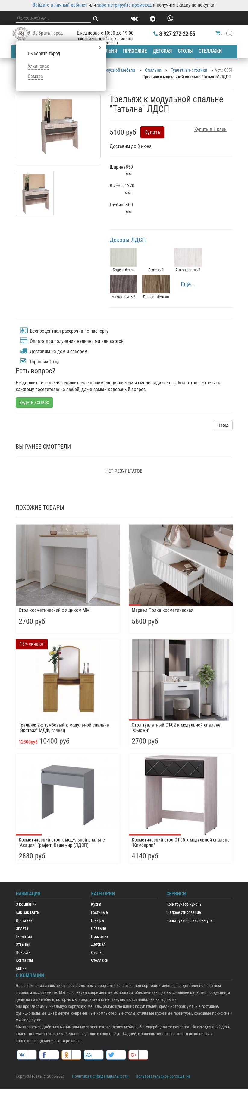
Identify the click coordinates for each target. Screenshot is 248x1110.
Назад (223, 425)
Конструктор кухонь (184, 904)
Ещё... (188, 284)
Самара (35, 76)
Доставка (24, 920)
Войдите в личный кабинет (60, 5)
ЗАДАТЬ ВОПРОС (34, 402)
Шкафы (97, 920)
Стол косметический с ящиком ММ (54, 789)
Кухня (96, 904)
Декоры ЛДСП (128, 239)
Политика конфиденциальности (100, 1076)
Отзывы (23, 944)
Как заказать (27, 912)
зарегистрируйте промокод (124, 5)
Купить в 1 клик (210, 129)
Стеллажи (211, 51)
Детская (162, 51)
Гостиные (99, 912)
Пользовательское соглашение (163, 1076)
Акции (21, 968)
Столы (186, 51)
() (224, 33)
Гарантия (24, 936)
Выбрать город (48, 33)
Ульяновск (38, 66)
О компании (26, 904)
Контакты (24, 960)
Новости (23, 952)
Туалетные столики (189, 70)
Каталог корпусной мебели (109, 70)
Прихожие (135, 51)
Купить (152, 132)
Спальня (107, 51)
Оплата (22, 928)
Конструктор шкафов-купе (189, 920)
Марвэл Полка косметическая (162, 789)
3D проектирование (183, 912)
